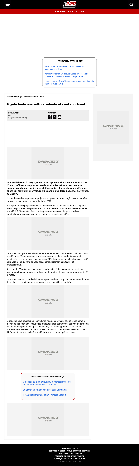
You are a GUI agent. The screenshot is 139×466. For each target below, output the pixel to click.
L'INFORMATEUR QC (14, 97)
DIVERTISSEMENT (31, 97)
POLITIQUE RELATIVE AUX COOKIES (69, 459)
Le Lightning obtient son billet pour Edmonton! (45, 390)
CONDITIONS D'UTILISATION (69, 453)
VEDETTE (72, 11)
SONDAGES (60, 11)
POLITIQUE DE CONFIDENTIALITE (69, 456)
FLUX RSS (61, 461)
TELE (82, 11)
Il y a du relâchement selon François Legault (44, 395)
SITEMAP (68, 461)
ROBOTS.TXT (77, 461)
